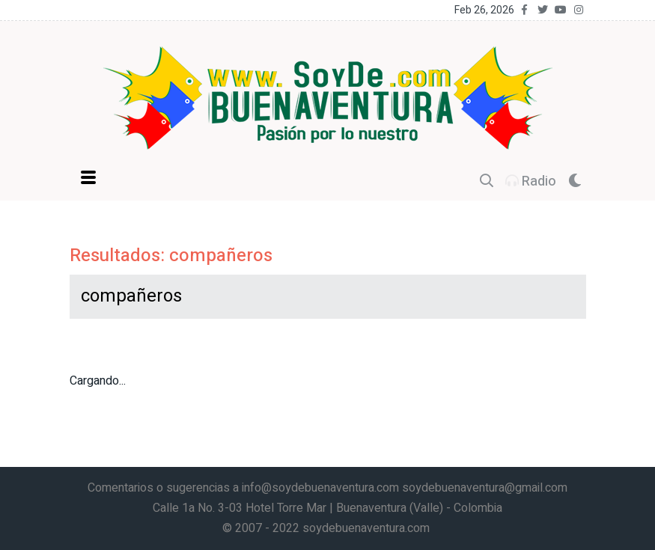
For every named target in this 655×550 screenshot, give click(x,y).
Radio (530, 181)
